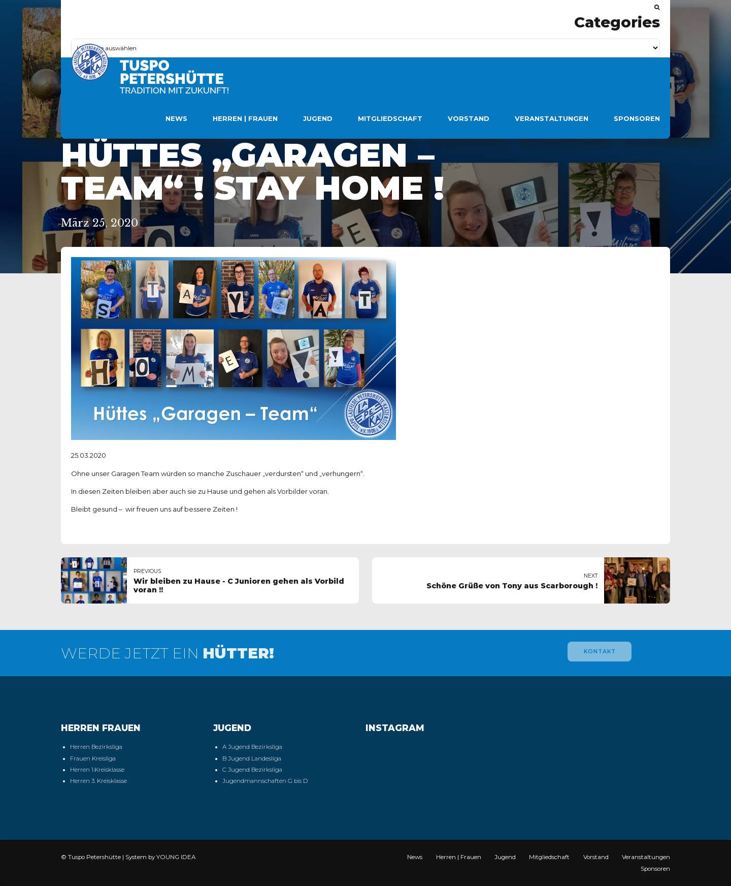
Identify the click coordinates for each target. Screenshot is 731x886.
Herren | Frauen (245, 118)
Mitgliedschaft (390, 118)
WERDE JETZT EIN (167, 653)
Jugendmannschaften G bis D (265, 780)
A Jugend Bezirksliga (252, 746)
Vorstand (468, 118)
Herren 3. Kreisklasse (98, 780)
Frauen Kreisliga (93, 758)
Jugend (318, 118)
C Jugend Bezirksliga (252, 769)
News (176, 118)
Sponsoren (637, 118)
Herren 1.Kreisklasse (97, 769)
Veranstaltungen (551, 118)
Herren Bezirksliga (96, 746)
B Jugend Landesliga (251, 758)
